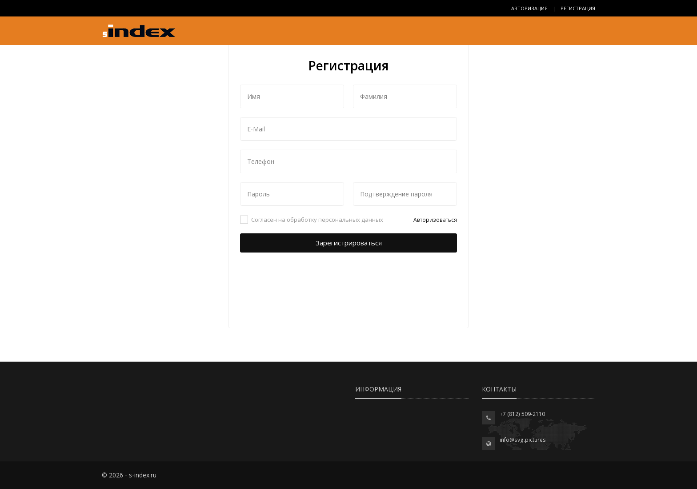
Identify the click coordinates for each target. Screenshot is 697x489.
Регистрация (578, 8)
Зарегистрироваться (349, 242)
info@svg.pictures (523, 440)
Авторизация (529, 8)
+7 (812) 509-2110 (522, 414)
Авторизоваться (435, 220)
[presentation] (307, 290)
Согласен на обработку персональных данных (311, 220)
